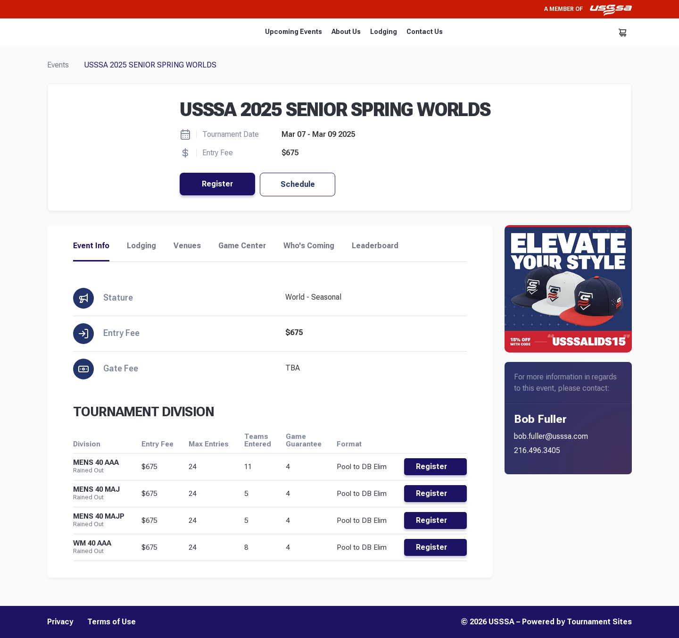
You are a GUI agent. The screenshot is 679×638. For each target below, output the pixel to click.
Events (58, 64)
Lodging (383, 31)
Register (217, 183)
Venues (187, 246)
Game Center (242, 246)
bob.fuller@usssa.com (551, 436)
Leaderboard (375, 246)
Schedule (298, 184)
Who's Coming (308, 246)
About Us (346, 31)
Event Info (91, 246)
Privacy (60, 622)
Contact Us (424, 31)
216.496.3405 (537, 450)
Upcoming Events (293, 31)
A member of (588, 9)
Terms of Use (111, 622)
